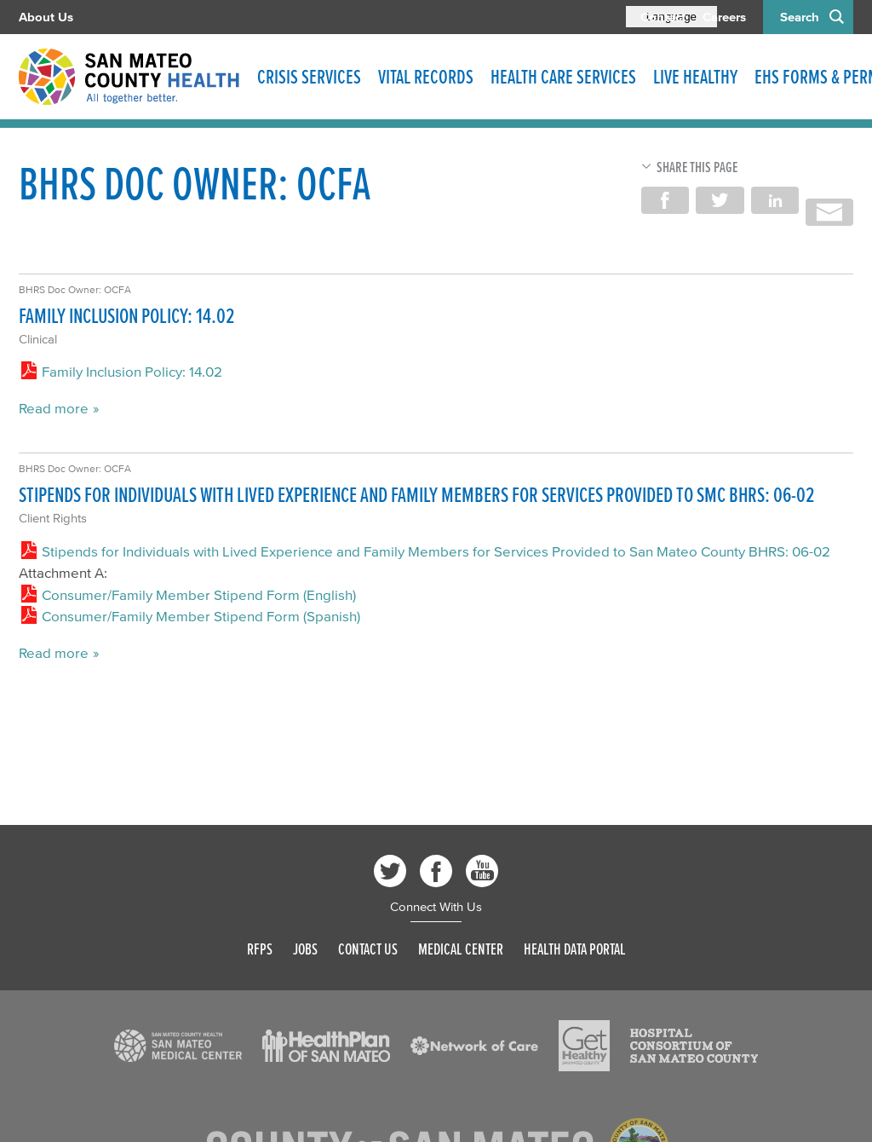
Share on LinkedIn (775, 200)
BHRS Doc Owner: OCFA (75, 289)
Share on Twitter (719, 200)
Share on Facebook (665, 200)
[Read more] (178, 1046)
